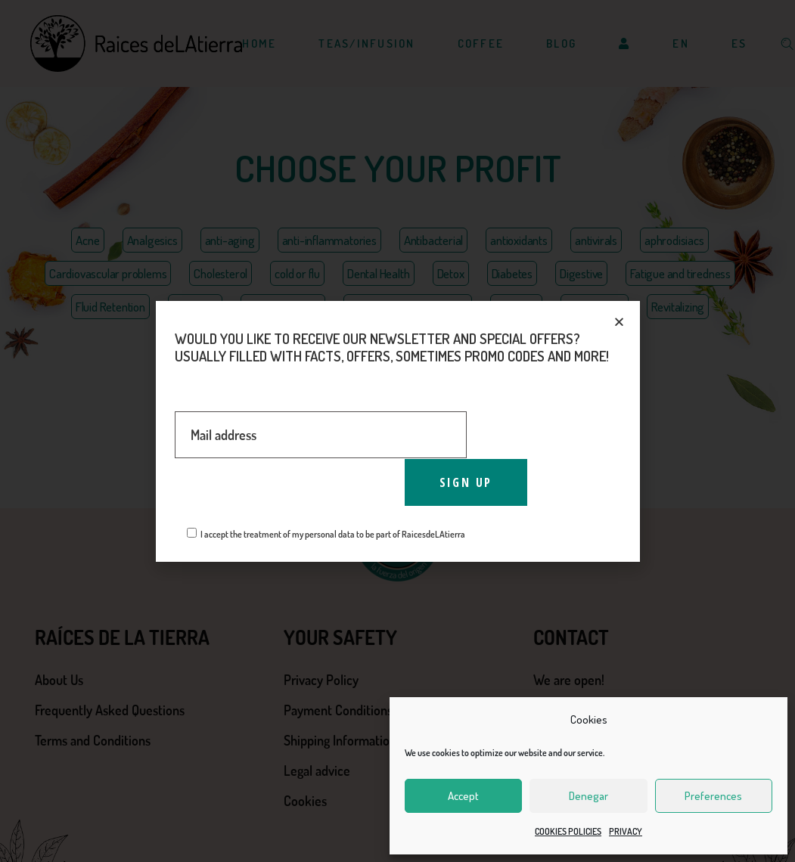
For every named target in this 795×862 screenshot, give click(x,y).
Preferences (713, 796)
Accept (463, 796)
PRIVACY (625, 831)
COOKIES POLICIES (568, 831)
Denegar (588, 796)
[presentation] (290, 488)
